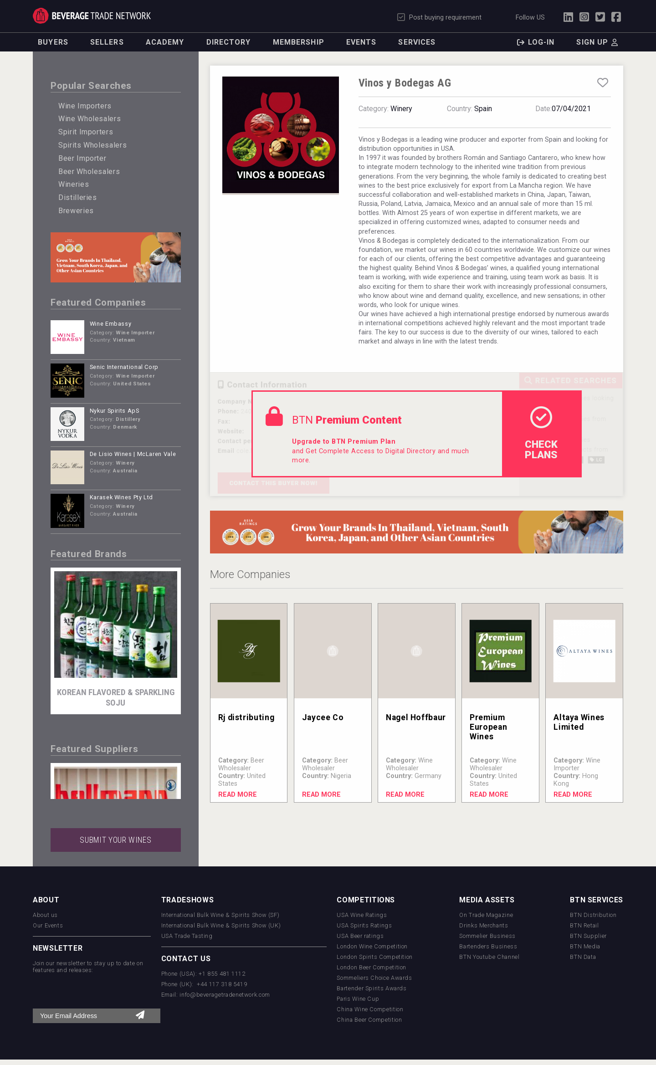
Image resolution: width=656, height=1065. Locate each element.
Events (361, 42)
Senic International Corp (124, 367)
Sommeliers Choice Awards (374, 977)
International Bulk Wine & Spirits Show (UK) (221, 925)
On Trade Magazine (486, 914)
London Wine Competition (372, 946)
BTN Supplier (588, 935)
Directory (228, 42)
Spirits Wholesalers (92, 145)
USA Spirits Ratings (364, 925)
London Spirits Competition (375, 956)
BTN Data (583, 956)
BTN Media (585, 946)
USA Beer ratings (360, 935)
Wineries (73, 184)
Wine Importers (85, 106)
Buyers (53, 42)
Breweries (76, 210)
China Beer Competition (369, 1019)
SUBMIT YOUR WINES (115, 840)
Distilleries (77, 197)
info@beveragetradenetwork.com (224, 994)
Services (417, 42)
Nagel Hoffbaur (416, 717)
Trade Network (92, 16)
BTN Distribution (593, 914)
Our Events (48, 925)
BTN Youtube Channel (489, 956)
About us (45, 914)
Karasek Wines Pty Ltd (121, 497)
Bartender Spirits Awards (371, 988)
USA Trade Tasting (187, 935)
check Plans (541, 433)
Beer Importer (82, 158)
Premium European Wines (488, 727)
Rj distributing (246, 717)
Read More (237, 795)
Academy (165, 42)
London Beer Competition (371, 967)
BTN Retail (584, 925)
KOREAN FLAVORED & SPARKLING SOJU (115, 697)
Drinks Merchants (483, 925)
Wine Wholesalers (89, 118)
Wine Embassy (111, 323)
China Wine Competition (370, 1009)
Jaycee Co (323, 717)
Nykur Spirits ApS (114, 410)
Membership (298, 42)
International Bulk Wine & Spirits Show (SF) (220, 914)
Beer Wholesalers (89, 171)
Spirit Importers (85, 132)
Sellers (107, 42)
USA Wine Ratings (362, 914)
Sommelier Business (487, 935)
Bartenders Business (488, 946)
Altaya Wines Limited (579, 722)
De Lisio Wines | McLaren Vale (133, 454)
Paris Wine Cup (358, 998)
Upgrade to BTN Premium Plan (343, 441)
